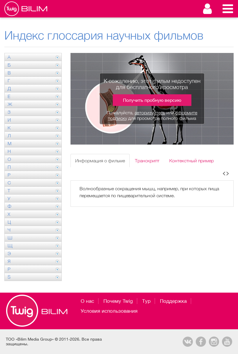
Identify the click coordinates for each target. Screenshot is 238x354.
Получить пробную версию (152, 100)
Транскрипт (147, 160)
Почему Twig (118, 301)
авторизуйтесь (150, 112)
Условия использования (109, 311)
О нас (87, 301)
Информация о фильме (100, 160)
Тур (146, 301)
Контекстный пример (191, 160)
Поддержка (173, 301)
